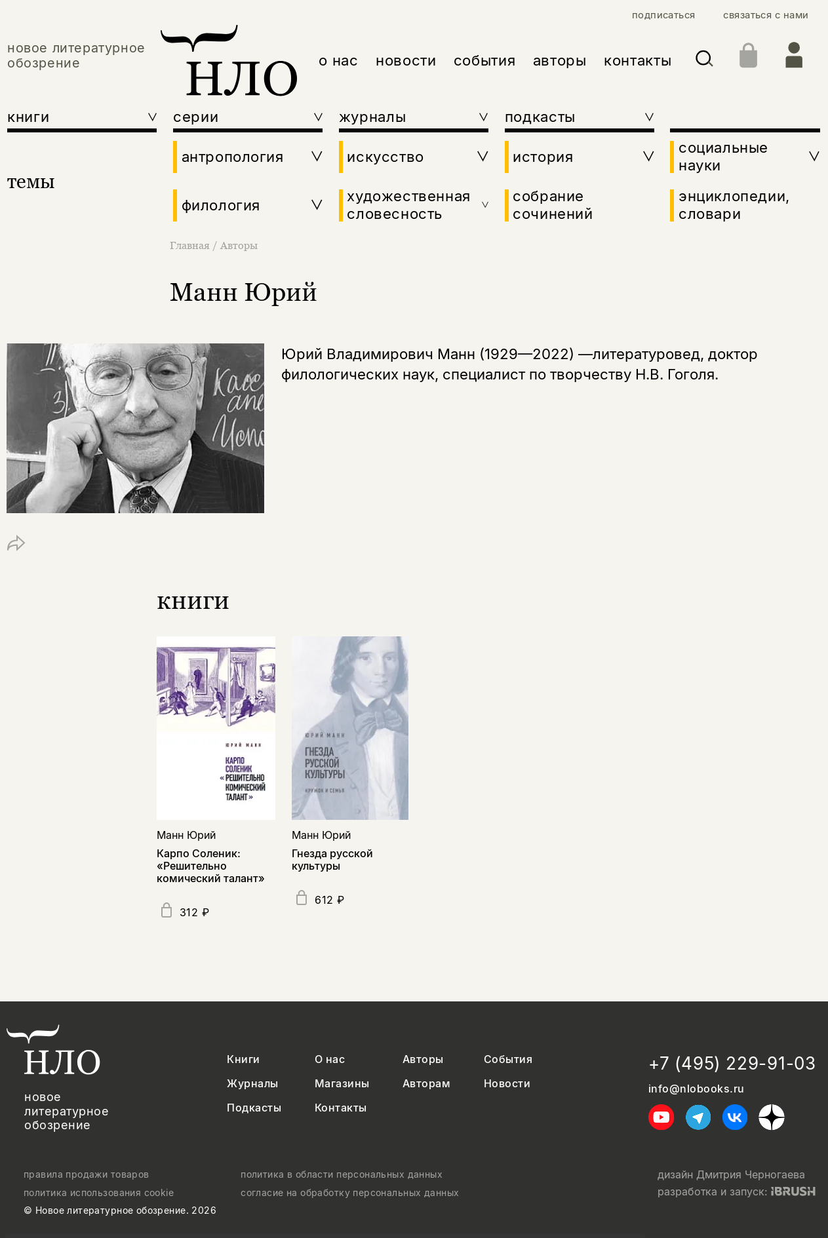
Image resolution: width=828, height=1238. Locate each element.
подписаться (664, 15)
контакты (637, 60)
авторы (560, 60)
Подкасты (254, 1108)
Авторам (426, 1083)
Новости (507, 1083)
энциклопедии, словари (734, 204)
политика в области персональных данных (342, 1174)
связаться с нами (765, 15)
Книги (243, 1059)
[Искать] (704, 61)
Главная (191, 245)
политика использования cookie (99, 1193)
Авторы (239, 245)
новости (406, 60)
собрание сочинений (553, 204)
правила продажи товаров (86, 1174)
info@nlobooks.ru (696, 1089)
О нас (330, 1059)
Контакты (341, 1108)
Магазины (342, 1083)
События (508, 1059)
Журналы (252, 1083)
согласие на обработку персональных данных (350, 1193)
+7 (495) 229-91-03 (732, 1063)
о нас (338, 60)
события (485, 60)
